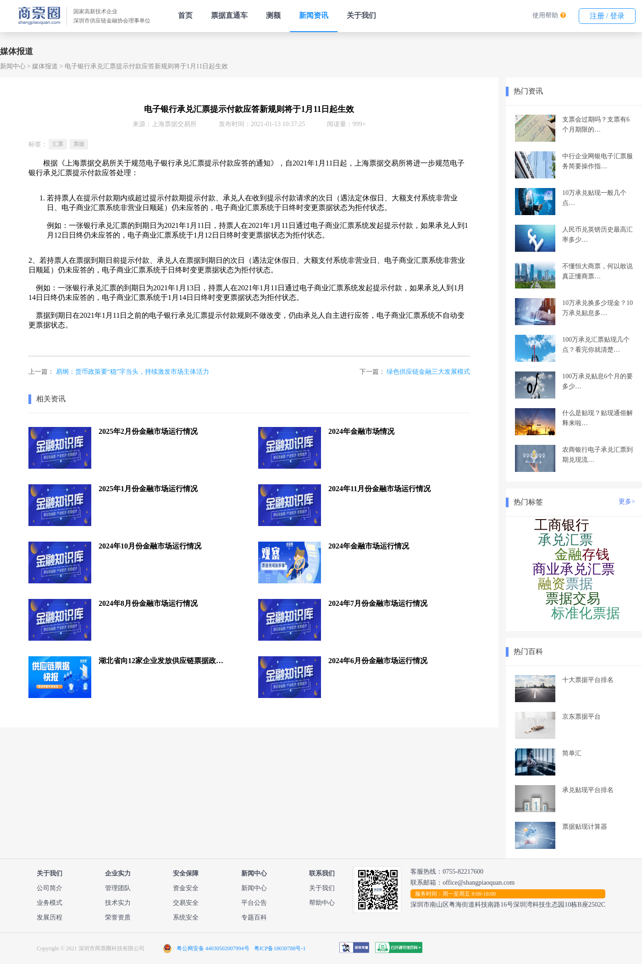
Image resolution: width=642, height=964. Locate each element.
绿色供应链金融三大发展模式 (428, 371)
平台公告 (254, 902)
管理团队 (118, 888)
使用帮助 (545, 15)
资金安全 (186, 888)
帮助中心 (322, 902)
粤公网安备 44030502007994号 (213, 948)
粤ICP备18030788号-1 (280, 948)
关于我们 (361, 15)
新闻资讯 (313, 15)
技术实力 (118, 902)
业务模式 (49, 902)
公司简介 (49, 888)
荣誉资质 (118, 917)
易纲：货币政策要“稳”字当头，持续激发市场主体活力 (132, 371)
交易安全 (186, 902)
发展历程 (49, 917)
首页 (185, 15)
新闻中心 (13, 66)
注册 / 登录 (607, 16)
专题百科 (254, 917)
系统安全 (186, 917)
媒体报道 (45, 66)
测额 (273, 15)
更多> (627, 501)
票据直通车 (229, 15)
